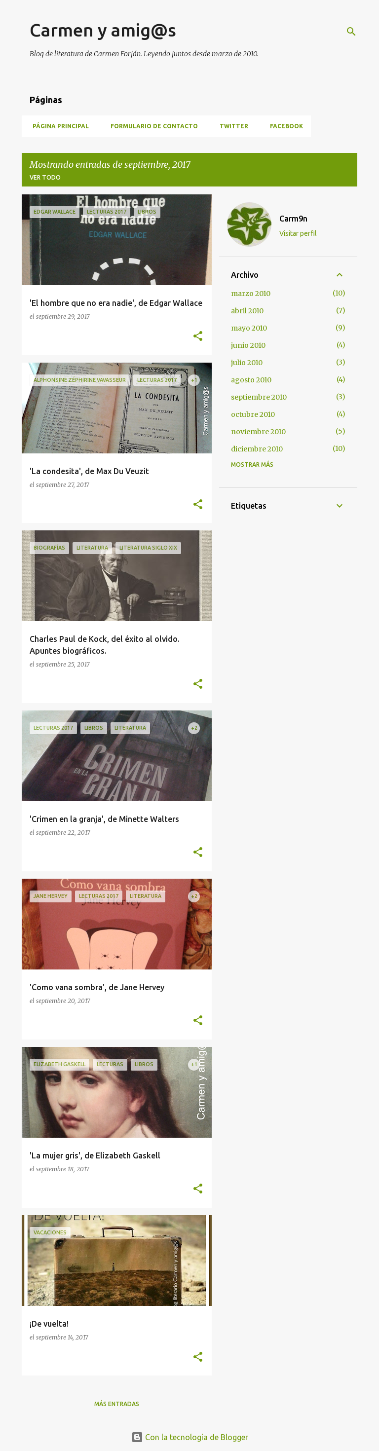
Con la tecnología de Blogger (189, 1437)
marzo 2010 (250, 293)
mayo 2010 (249, 328)
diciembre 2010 (257, 449)
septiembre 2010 (259, 397)
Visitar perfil (298, 233)
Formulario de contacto (151, 126)
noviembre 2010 (258, 431)
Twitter (231, 126)
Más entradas (116, 1404)
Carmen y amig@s (103, 30)
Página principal (58, 126)
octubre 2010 (253, 414)
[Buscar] (351, 31)
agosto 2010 (251, 379)
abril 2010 (247, 310)
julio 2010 (247, 362)
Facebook (283, 126)
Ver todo (45, 177)
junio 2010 (248, 345)
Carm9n (293, 218)
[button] (198, 336)
